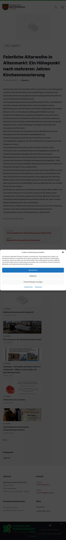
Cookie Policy (28, 287)
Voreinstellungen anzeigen (33, 282)
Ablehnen (33, 276)
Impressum (38, 287)
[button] (63, 252)
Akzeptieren (33, 270)
